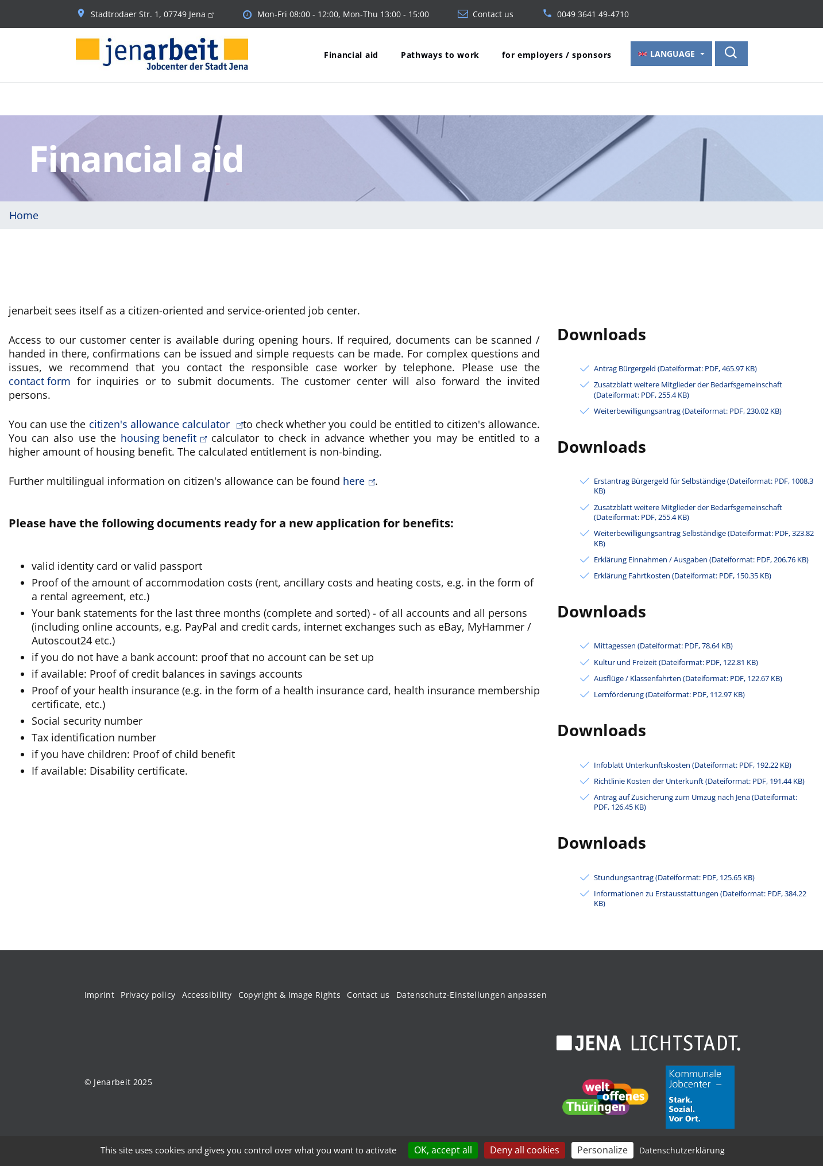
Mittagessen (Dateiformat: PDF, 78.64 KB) (663, 645)
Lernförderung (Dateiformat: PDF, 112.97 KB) (669, 693)
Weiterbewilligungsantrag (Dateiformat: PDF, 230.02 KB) (688, 410)
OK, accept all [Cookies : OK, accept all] (443, 1150)
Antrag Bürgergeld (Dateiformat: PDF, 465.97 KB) (675, 367)
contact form (40, 380)
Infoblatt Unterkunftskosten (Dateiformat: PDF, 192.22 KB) (692, 764)
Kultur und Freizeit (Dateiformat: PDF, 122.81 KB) (676, 661)
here (359, 480)
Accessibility (207, 993)
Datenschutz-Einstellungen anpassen (471, 993)
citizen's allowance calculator (166, 423)
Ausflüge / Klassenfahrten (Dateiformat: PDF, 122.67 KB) (688, 677)
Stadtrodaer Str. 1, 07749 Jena (152, 14)
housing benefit (164, 437)
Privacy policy (148, 993)
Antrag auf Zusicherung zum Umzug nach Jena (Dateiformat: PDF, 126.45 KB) (695, 801)
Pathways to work (440, 54)
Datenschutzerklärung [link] (682, 1150)
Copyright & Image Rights (289, 993)
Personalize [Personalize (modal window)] (602, 1150)
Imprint (99, 993)
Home (23, 214)
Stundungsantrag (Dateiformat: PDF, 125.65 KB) (674, 876)
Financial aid (351, 54)
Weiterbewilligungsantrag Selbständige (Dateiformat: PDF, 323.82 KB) (704, 537)
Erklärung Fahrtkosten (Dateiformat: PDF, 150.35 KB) (682, 575)
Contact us (493, 14)
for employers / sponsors (557, 54)
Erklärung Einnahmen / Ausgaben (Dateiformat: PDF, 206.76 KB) (701, 558)
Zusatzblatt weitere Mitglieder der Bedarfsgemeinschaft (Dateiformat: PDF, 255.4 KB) (688, 388)
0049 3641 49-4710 (593, 14)
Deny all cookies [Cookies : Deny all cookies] (524, 1150)
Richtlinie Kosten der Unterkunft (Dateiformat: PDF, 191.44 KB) (699, 780)
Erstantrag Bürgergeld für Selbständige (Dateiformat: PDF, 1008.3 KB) (703, 485)
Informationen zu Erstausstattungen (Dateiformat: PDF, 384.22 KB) (700, 897)
